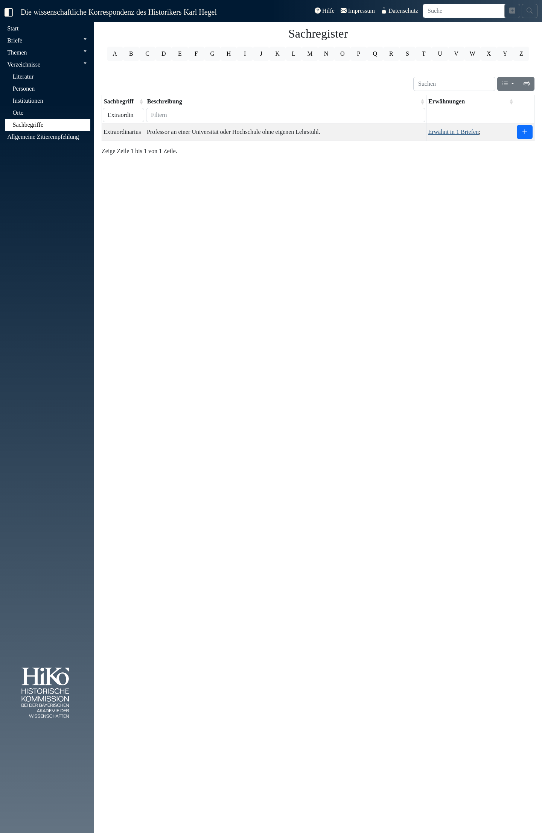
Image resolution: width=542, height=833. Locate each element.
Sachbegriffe (28, 124)
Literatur (23, 76)
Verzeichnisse (23, 64)
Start (12, 28)
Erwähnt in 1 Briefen (453, 132)
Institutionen (28, 100)
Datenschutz (399, 11)
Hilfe (325, 11)
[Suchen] (454, 84)
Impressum (358, 11)
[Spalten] (508, 84)
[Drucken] (526, 84)
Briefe (14, 40)
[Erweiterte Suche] (512, 11)
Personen (24, 88)
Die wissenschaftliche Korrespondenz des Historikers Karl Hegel (119, 12)
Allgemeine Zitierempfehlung (43, 137)
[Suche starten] (529, 11)
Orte (18, 112)
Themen (17, 52)
